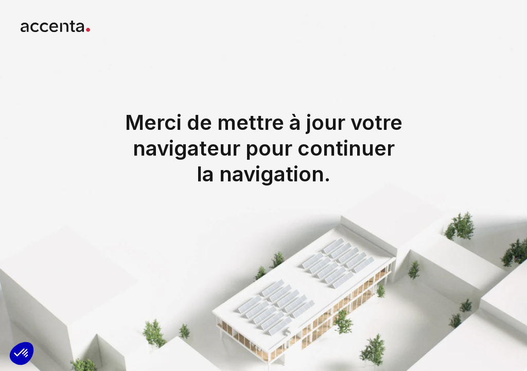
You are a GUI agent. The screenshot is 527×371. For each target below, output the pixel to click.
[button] (21, 353)
